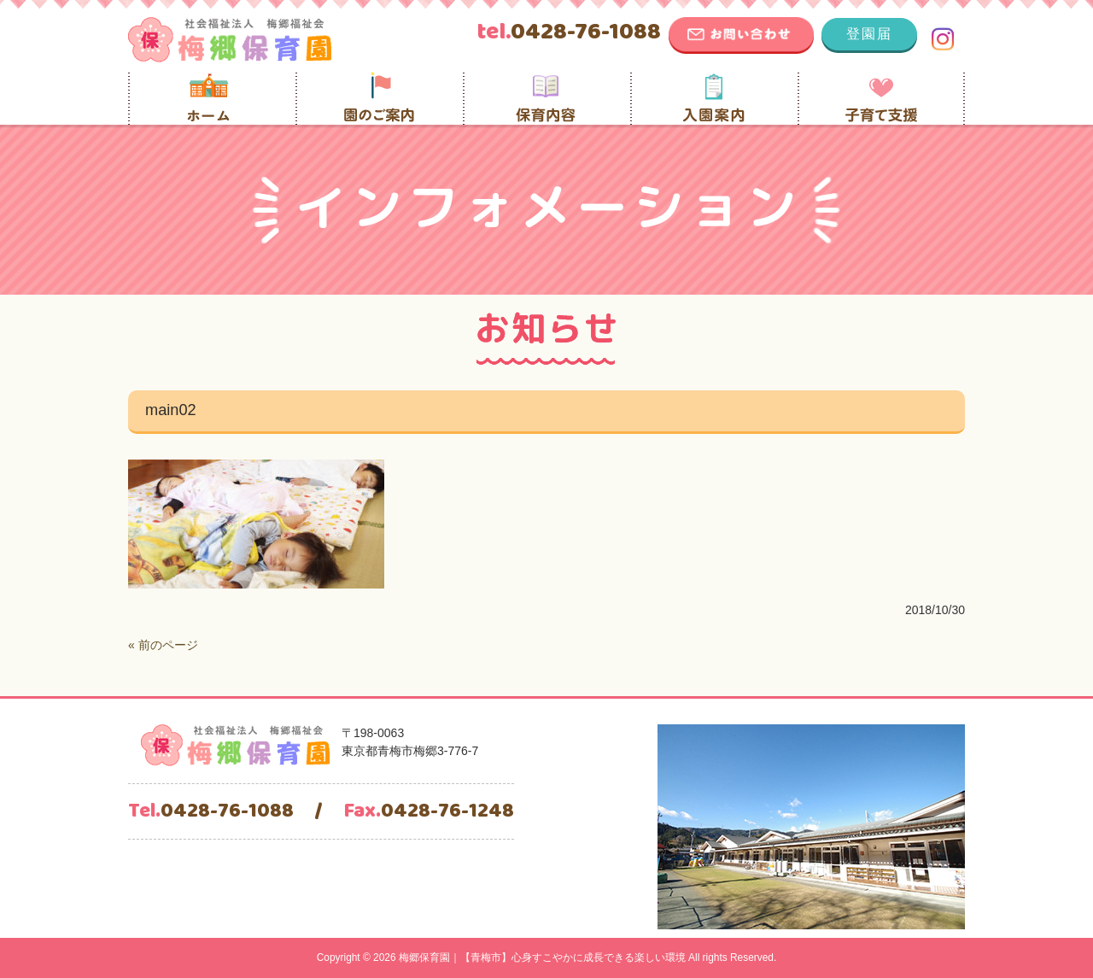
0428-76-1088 (568, 32)
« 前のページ (163, 645)
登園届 (869, 33)
